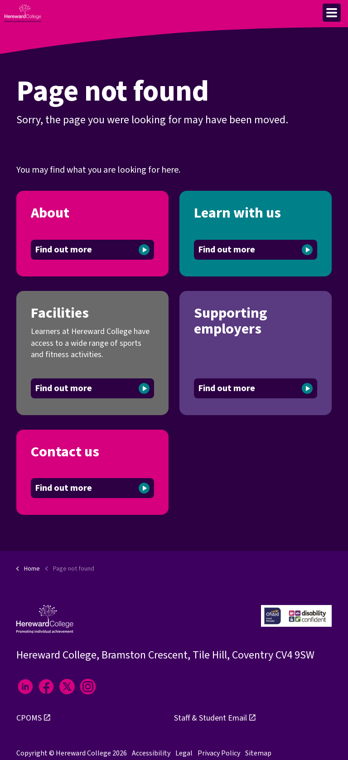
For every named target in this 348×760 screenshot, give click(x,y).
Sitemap (258, 753)
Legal (184, 753)
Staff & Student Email (215, 718)
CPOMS (33, 718)
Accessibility (151, 753)
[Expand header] (332, 13)
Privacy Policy (219, 753)
